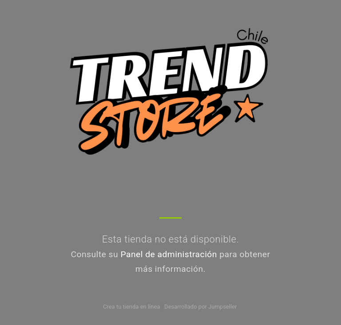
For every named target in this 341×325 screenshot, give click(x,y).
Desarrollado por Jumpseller (200, 306)
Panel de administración (168, 254)
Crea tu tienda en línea (132, 306)
